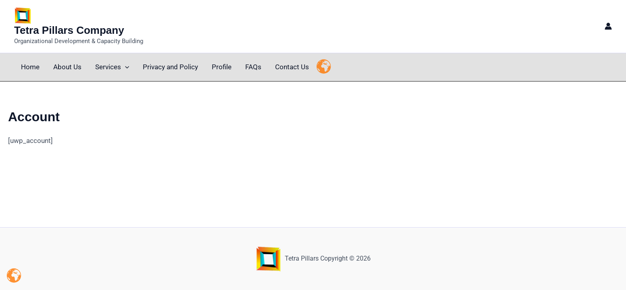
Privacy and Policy (170, 67)
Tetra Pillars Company (69, 30)
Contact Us (292, 67)
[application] (125, 67)
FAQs (253, 67)
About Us (67, 67)
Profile (222, 67)
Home (30, 67)
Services (112, 67)
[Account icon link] (608, 26)
